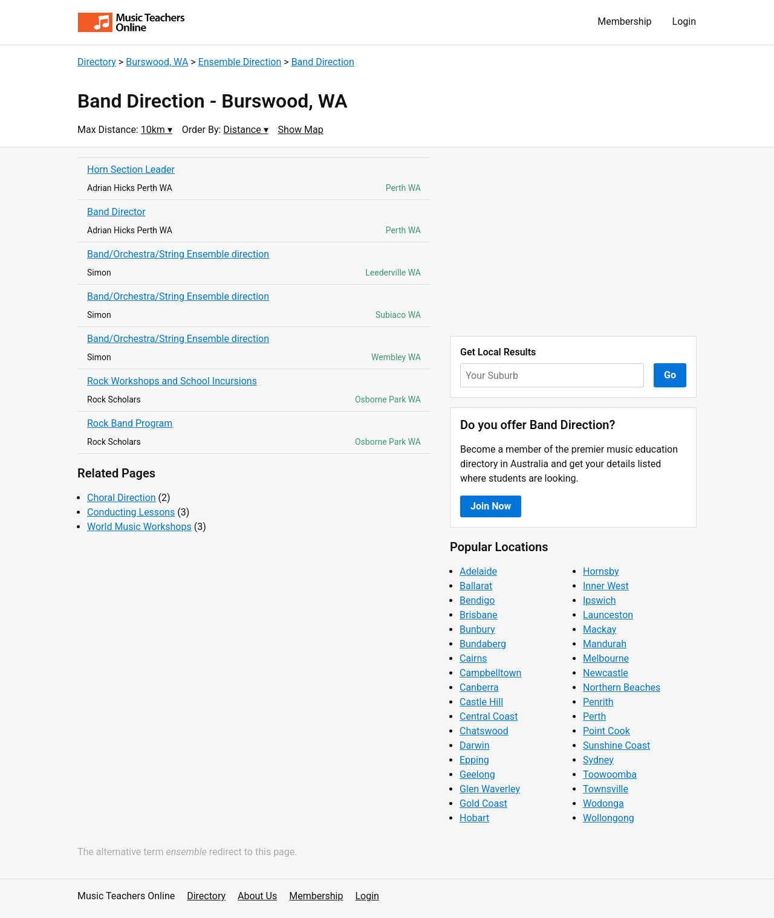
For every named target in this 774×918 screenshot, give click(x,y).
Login (684, 21)
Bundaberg (483, 644)
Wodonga (603, 803)
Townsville (605, 789)
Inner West (606, 586)
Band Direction (322, 62)
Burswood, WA (157, 62)
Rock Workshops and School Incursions (172, 381)
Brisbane (479, 615)
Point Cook (606, 731)
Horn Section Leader (131, 169)
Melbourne (606, 658)
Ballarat (476, 586)
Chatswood (484, 731)
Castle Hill (481, 702)
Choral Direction (121, 497)
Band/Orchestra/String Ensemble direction (178, 254)
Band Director (116, 212)
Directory (96, 62)
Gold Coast (483, 803)
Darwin (475, 745)
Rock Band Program (129, 423)
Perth (594, 716)
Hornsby (601, 571)
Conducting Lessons (131, 512)
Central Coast (489, 716)
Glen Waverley (490, 789)
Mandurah (604, 644)
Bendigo (477, 600)
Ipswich (599, 600)
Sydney (598, 760)
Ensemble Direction (240, 62)
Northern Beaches (621, 687)
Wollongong (608, 818)
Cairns (473, 658)
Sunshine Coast (616, 745)
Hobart (474, 818)
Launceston (608, 615)
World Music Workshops (139, 526)
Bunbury (477, 629)
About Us (257, 896)
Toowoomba (610, 774)
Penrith (598, 702)
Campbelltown (490, 673)
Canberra (479, 687)
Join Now (490, 506)
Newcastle (605, 673)
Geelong (477, 774)
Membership (624, 21)
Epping (474, 760)
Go (670, 375)
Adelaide (478, 571)
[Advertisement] (573, 241)
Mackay (599, 629)
